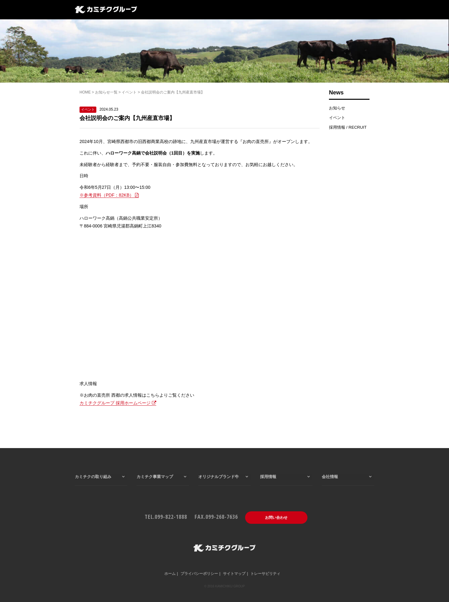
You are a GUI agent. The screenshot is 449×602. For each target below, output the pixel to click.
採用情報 (223, 10)
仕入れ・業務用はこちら (347, 10)
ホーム (170, 573)
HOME (85, 92)
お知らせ (337, 108)
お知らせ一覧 (106, 92)
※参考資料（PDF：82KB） (109, 195)
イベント (129, 92)
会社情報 (248, 10)
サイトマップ (234, 573)
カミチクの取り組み (93, 486)
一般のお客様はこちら (291, 10)
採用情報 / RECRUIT (348, 127)
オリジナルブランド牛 (218, 486)
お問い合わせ (276, 517)
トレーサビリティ (265, 573)
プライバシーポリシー (199, 573)
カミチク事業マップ (187, 10)
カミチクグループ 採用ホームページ (118, 402)
